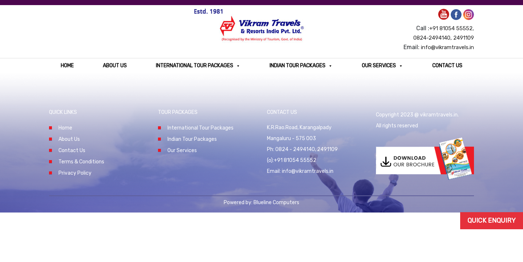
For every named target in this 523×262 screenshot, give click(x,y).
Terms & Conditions (81, 162)
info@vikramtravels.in (447, 47)
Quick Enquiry (491, 221)
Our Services (382, 66)
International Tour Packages (198, 66)
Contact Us (447, 66)
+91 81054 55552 (451, 28)
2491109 (463, 38)
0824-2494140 (431, 38)
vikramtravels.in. (439, 115)
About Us (115, 66)
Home (67, 66)
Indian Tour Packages (301, 66)
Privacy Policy (75, 173)
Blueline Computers (276, 202)
